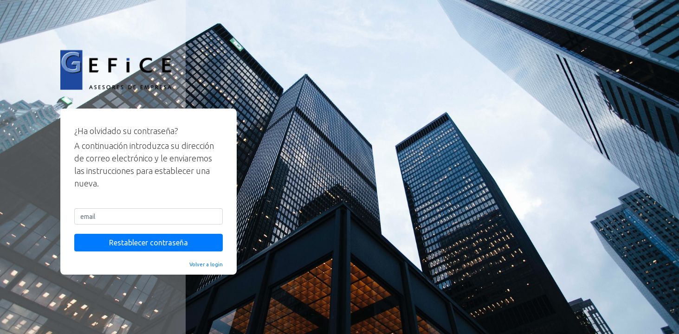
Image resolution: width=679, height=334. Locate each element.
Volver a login (206, 264)
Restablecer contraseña (148, 242)
